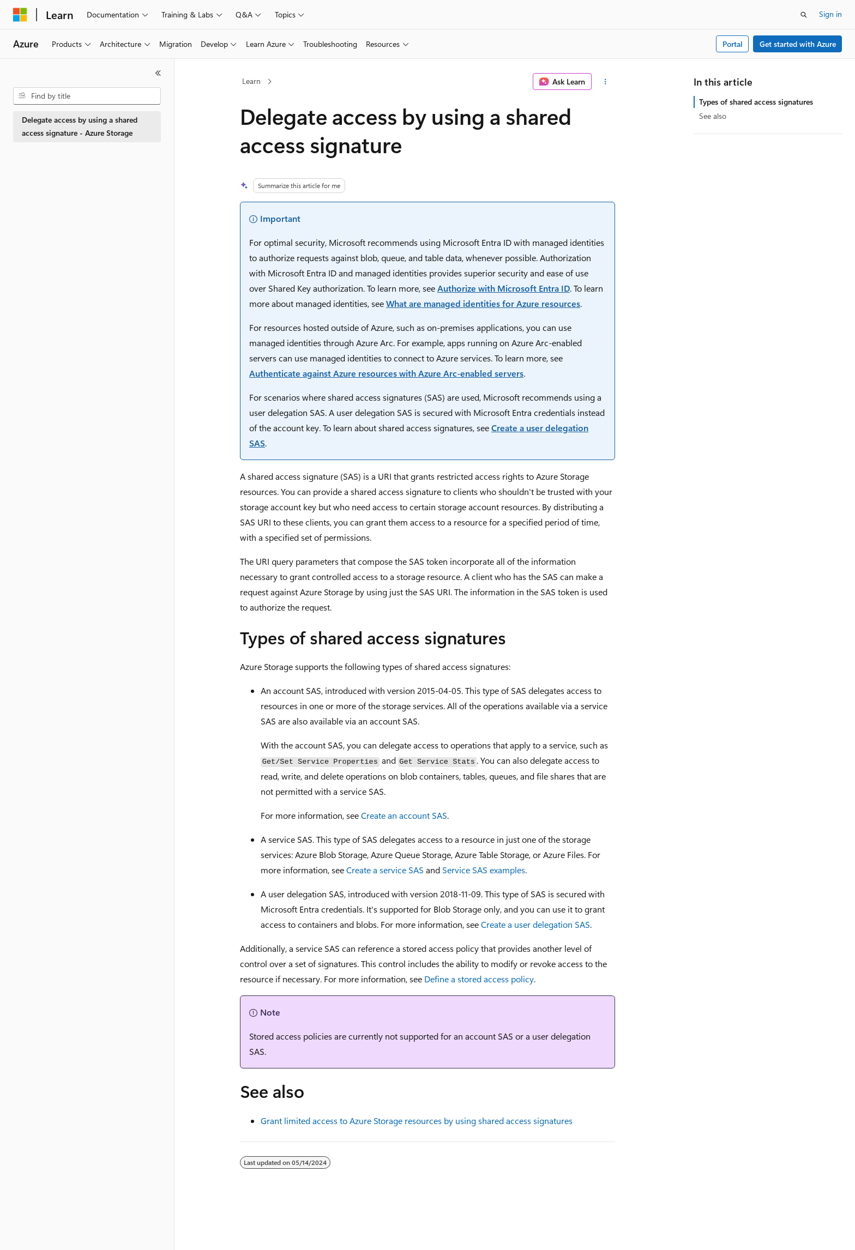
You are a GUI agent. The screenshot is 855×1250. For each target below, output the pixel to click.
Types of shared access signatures (756, 101)
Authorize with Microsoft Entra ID (503, 288)
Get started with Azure (798, 44)
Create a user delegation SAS (535, 924)
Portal (732, 44)
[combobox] (87, 96)
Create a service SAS (385, 869)
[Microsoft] (20, 15)
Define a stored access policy (479, 979)
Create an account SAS (404, 815)
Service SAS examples (483, 869)
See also (712, 116)
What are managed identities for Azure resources (483, 303)
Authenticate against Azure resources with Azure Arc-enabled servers (386, 373)
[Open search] (804, 15)
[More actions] (605, 81)
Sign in (830, 14)
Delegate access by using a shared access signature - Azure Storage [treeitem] (79, 126)
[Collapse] (158, 73)
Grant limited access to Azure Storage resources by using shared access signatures (417, 1120)
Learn (251, 81)
